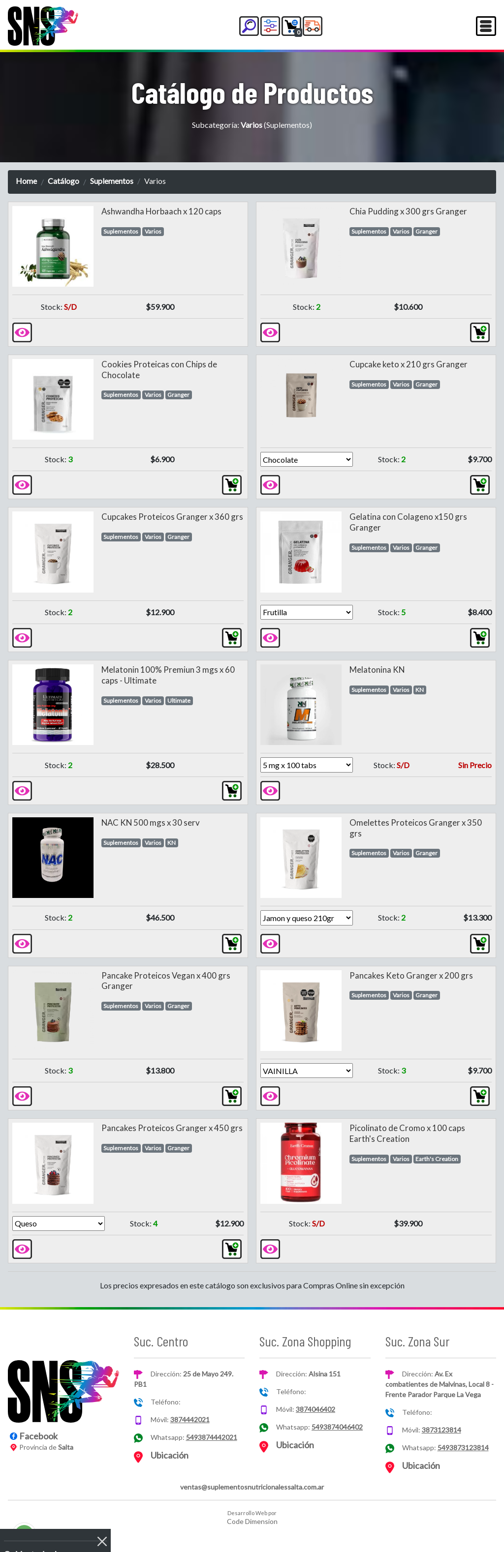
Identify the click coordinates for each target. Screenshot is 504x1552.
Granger (426, 231)
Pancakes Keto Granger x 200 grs (411, 975)
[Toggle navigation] (486, 26)
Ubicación (170, 1455)
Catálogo (63, 180)
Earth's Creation (436, 1159)
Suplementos (111, 180)
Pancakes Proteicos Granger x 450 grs (172, 1128)
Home (26, 180)
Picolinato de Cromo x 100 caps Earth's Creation (407, 1133)
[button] (249, 26)
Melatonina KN (377, 669)
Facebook (38, 1436)
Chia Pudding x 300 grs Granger (408, 211)
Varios (153, 231)
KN (419, 689)
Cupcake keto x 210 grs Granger (408, 364)
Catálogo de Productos (252, 92)
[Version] (306, 459)
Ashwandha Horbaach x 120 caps (161, 211)
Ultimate (178, 700)
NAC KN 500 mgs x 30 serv (150, 822)
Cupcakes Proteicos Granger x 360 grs (172, 516)
